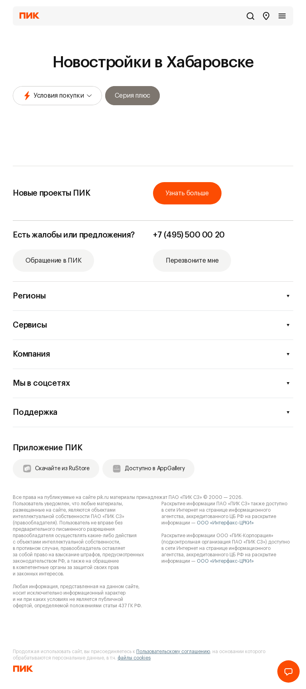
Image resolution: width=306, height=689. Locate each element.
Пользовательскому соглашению (173, 651)
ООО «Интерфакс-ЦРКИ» (225, 522)
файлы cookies (134, 658)
